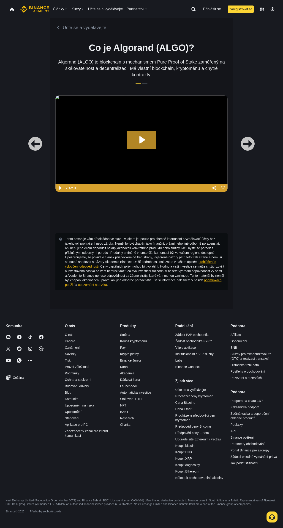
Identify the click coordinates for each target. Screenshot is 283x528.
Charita (125, 424)
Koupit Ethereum (187, 471)
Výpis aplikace (185, 347)
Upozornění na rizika (79, 405)
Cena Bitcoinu (185, 402)
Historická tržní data (245, 365)
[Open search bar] (192, 9)
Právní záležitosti (77, 367)
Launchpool (128, 386)
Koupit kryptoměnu (133, 341)
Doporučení (239, 341)
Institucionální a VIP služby (194, 354)
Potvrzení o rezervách (246, 378)
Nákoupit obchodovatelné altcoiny (199, 478)
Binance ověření (242, 437)
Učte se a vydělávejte (190, 390)
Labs (178, 360)
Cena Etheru (184, 409)
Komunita (71, 399)
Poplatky (237, 424)
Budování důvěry (77, 386)
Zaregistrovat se (240, 9)
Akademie (127, 373)
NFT (123, 405)
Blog (68, 392)
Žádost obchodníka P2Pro (193, 341)
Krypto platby (129, 354)
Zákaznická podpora (245, 407)
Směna (125, 335)
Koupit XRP (183, 458)
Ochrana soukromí (78, 379)
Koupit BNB (183, 452)
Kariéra (70, 341)
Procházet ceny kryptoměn (194, 396)
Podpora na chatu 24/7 (247, 401)
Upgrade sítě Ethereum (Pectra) (198, 439)
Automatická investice (135, 392)
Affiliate (236, 335)
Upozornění (73, 412)
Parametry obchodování (248, 444)
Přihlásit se (212, 9)
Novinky (70, 354)
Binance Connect (187, 367)
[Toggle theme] (272, 9)
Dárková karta (130, 379)
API (233, 431)
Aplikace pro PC (76, 424)
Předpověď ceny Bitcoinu (193, 426)
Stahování (72, 418)
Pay (122, 347)
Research (127, 418)
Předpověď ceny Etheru (192, 433)
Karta (124, 367)
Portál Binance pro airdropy (250, 450)
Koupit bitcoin (185, 446)
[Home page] (34, 9)
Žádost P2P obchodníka (192, 335)
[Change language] (261, 9)
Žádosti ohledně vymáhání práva (254, 457)
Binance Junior (130, 360)
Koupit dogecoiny (187, 465)
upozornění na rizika (92, 285)
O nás (69, 335)
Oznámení (72, 347)
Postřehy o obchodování (248, 371)
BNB (234, 347)
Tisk (68, 360)
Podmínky (72, 373)
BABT (124, 412)
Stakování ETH (131, 399)
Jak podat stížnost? (244, 463)
